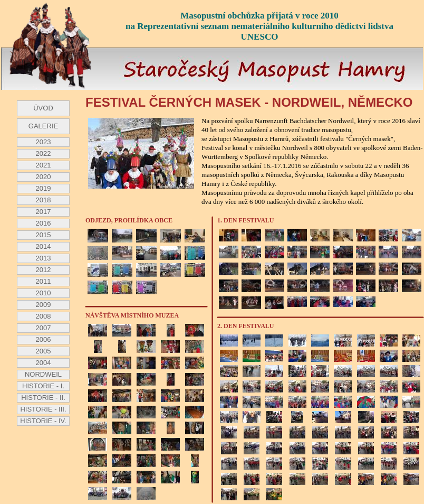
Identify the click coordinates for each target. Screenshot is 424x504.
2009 (43, 305)
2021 (43, 165)
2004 (43, 363)
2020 (43, 177)
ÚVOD (43, 108)
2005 (43, 351)
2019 (43, 188)
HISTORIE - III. (43, 409)
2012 (43, 270)
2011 (43, 281)
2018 (43, 200)
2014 (43, 246)
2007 (43, 328)
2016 (43, 223)
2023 (43, 142)
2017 (43, 212)
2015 (43, 235)
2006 (43, 339)
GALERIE (43, 126)
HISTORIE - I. (43, 386)
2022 (43, 153)
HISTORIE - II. (43, 398)
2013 (43, 258)
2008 (43, 316)
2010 (43, 293)
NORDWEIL (43, 374)
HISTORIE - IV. (43, 421)
